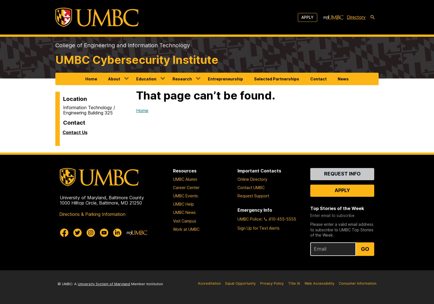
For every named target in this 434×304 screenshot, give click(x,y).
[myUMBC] (333, 17)
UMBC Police (249, 219)
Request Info (342, 174)
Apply (307, 17)
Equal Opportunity (240, 283)
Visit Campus (184, 221)
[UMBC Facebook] (64, 233)
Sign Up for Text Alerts (258, 228)
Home (91, 79)
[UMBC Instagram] (91, 233)
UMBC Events (185, 195)
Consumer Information (357, 283)
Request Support (253, 195)
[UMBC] (97, 17)
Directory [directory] (356, 17)
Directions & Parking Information (92, 214)
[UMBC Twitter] (77, 233)
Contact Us (75, 132)
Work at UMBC (186, 229)
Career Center (186, 187)
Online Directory (252, 179)
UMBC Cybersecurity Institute (136, 60)
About (114, 79)
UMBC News (184, 212)
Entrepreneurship (225, 79)
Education (146, 79)
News (343, 79)
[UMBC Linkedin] (117, 233)
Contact (318, 79)
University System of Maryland (104, 284)
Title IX (294, 283)
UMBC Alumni (185, 179)
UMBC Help (183, 204)
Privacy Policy (272, 283)
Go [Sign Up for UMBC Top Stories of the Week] (365, 249)
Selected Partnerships (276, 79)
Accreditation (209, 283)
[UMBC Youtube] (104, 233)
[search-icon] (372, 17)
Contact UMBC (251, 187)
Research (182, 79)
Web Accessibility (319, 283)
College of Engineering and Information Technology (122, 45)
